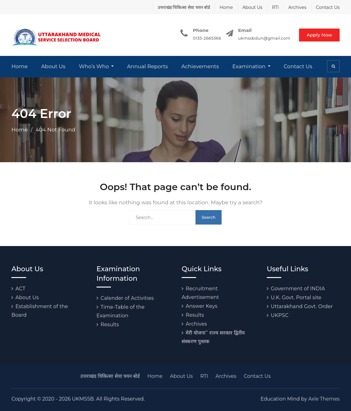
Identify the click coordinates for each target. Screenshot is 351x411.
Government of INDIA (298, 289)
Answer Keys (201, 306)
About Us (252, 7)
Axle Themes (324, 399)
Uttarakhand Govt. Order (302, 306)
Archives (297, 7)
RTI (275, 7)
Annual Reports (147, 66)
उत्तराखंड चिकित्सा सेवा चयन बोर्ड (184, 7)
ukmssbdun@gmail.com (263, 38)
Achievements (200, 66)
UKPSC (280, 315)
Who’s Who (94, 66)
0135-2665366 (206, 38)
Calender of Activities (127, 298)
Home (226, 7)
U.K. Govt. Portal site (296, 297)
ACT (20, 289)
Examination (249, 66)
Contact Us (328, 7)
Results (110, 324)
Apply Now (319, 35)
